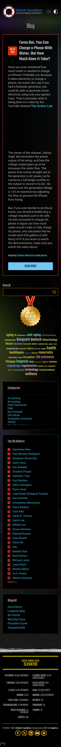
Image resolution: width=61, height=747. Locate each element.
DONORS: (20, 695)
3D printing (14, 398)
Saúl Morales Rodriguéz (26, 453)
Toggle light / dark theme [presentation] (56, 11)
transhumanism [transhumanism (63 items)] (47, 369)
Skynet (11, 421)
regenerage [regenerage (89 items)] (14, 366)
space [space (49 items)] (10, 370)
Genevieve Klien (22, 449)
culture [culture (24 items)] (51, 344)
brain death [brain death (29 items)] (27, 344)
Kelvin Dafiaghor (22, 484)
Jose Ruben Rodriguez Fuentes (30, 493)
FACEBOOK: (9, 676)
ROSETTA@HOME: (18, 710)
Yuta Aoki (18, 511)
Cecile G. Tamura (22, 515)
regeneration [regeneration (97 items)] (29, 366)
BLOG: (35, 690)
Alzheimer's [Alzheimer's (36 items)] (21, 335)
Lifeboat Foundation (23, 728)
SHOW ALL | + (13, 582)
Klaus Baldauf (21, 507)
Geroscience (15, 606)
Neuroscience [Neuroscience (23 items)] (38, 362)
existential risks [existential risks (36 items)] (12, 349)
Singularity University (20, 418)
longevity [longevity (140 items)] (22, 361)
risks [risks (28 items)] (45, 366)
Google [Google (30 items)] (43, 349)
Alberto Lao (19, 524)
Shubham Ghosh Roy (25, 458)
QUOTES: (21, 717)
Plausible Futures (17, 623)
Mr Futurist (14, 615)
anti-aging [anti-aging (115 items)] (34, 335)
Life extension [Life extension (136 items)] (44, 357)
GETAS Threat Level (30, 663)
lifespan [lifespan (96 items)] (10, 361)
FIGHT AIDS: (13, 700)
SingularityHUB (16, 627)
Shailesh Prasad (22, 471)
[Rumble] (44, 733)
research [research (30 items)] (41, 366)
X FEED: (11, 690)
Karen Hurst (19, 489)
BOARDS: (36, 695)
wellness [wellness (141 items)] (31, 374)
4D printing (14, 401)
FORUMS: (36, 710)
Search (54, 292)
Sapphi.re (54, 728)
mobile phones (40, 256)
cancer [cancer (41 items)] (34, 344)
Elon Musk (14, 415)
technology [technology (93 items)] (31, 370)
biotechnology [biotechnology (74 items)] (49, 340)
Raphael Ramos (22, 533)
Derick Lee (18, 520)
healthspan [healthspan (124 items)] (16, 353)
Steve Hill (18, 542)
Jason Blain (19, 564)
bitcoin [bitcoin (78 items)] (9, 344)
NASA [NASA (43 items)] (31, 362)
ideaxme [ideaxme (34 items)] (35, 353)
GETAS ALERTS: (39, 683)
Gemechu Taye (21, 476)
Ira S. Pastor (20, 573)
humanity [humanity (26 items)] (28, 353)
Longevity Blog (16, 611)
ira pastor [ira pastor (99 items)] (29, 357)
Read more (31, 266)
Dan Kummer (20, 498)
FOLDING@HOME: (10, 705)
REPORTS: (37, 700)
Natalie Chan (20, 551)
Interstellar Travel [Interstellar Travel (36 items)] (15, 357)
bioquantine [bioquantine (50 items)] (10, 340)
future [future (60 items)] (30, 348)
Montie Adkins (21, 569)
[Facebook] (17, 733)
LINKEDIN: (11, 683)
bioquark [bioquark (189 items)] (23, 339)
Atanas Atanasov (22, 578)
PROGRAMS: (37, 705)
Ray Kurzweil (15, 411)
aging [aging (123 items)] (10, 335)
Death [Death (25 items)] (55, 344)
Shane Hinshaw (22, 529)
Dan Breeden (20, 467)
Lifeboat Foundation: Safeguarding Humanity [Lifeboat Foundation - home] (22, 12)
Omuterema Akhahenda (26, 502)
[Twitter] (24, 733)
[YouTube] (37, 733)
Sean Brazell (20, 538)
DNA (10, 408)
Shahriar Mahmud (24, 256)
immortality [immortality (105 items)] (46, 353)
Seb (15, 546)
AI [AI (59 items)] (15, 335)
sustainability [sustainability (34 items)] (19, 370)
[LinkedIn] (31, 733)
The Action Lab (42, 106)
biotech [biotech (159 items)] (36, 339)
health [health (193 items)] (51, 348)
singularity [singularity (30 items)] (51, 366)
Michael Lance (21, 560)
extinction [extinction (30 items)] (23, 349)
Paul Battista (20, 480)
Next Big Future (16, 619)
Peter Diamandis (17, 404)
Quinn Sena (19, 462)
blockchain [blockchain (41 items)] (18, 344)
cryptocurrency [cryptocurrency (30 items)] (43, 344)
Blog (30, 26)
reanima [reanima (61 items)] (53, 361)
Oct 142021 (12, 51)
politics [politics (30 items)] (45, 362)
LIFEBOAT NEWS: (39, 676)
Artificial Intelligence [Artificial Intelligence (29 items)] (49, 335)
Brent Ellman (20, 555)
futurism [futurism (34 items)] (37, 349)
